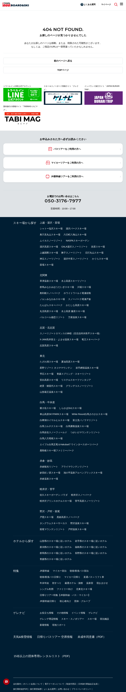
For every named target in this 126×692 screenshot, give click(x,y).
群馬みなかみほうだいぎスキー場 (57, 287)
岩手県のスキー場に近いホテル (91, 541)
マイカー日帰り (72, 577)
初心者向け (65, 601)
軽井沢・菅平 (47, 489)
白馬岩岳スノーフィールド (53, 432)
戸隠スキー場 (46, 517)
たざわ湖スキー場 (49, 361)
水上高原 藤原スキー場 (73, 311)
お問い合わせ (63, 689)
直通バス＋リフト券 (94, 577)
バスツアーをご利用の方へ (67, 149)
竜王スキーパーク (91, 339)
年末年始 (44, 583)
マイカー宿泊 (59, 571)
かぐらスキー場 (100, 258)
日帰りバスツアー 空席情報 (55, 636)
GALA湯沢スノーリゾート (74, 246)
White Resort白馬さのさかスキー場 (90, 414)
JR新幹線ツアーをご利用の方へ (67, 176)
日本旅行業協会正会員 (88, 684)
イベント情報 (78, 613)
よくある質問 (89, 4)
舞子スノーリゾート (71, 252)
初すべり (56, 583)
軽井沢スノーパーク (81, 495)
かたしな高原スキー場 (77, 305)
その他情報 (62, 613)
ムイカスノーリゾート (51, 240)
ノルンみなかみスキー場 (52, 299)
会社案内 (17, 684)
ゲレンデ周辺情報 (49, 619)
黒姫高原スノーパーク (68, 517)
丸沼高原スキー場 (49, 311)
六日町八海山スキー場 (75, 234)
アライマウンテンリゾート (75, 466)
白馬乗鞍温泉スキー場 (77, 426)
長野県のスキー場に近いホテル (91, 553)
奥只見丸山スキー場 (50, 234)
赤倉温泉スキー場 (49, 478)
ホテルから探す (23, 541)
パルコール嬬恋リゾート (52, 317)
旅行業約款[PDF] (20, 689)
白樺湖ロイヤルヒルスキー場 (54, 420)
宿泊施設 (104, 619)
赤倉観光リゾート (49, 466)
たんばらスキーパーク (51, 305)
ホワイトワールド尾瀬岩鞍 (77, 293)
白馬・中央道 (47, 402)
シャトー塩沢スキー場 (51, 228)
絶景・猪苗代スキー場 (51, 386)
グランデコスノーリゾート (79, 386)
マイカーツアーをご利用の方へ (67, 162)
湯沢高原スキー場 (49, 246)
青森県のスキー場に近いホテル (56, 559)
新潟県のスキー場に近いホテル (56, 547)
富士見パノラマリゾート (85, 420)
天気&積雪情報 (22, 636)
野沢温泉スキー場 (79, 523)
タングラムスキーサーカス (53, 523)
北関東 (43, 275)
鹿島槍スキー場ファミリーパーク (57, 450)
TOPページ (63, 70)
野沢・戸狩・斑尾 (50, 511)
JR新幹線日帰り (48, 601)
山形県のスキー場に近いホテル (56, 541)
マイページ (106, 4)
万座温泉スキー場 (77, 317)
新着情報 (44, 625)
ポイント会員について (32, 684)
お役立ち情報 (46, 613)
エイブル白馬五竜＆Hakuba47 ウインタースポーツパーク (69, 444)
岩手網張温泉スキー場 (87, 368)
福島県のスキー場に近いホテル (91, 547)
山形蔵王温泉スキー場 (51, 392)
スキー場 (92, 619)
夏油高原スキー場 (70, 361)
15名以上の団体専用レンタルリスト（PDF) (42, 656)
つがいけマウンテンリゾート (85, 432)
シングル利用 (46, 589)
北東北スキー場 (84, 589)
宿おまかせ (102, 583)
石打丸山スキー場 (94, 252)
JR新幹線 (44, 571)
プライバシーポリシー (81, 689)
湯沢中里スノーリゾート (76, 258)
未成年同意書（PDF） (92, 636)
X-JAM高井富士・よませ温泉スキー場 (59, 339)
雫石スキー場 (46, 374)
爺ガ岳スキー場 (48, 408)
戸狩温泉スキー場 (77, 529)
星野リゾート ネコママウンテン (56, 368)
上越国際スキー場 (49, 252)
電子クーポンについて (54, 684)
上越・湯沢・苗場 (50, 222)
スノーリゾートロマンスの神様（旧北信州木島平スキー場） (70, 333)
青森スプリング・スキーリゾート (74, 374)
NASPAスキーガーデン (77, 240)
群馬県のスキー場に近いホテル (56, 553)
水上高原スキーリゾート (73, 281)
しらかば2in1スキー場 (70, 408)
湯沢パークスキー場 (76, 228)
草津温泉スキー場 (49, 281)
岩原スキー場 (98, 246)
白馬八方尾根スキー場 (51, 438)
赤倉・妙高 (46, 460)
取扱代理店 (71, 684)
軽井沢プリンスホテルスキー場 (56, 501)
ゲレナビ (19, 612)
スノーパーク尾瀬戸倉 (79, 299)
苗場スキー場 (46, 264)
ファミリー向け (65, 589)
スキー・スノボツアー (72, 619)
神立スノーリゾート (50, 258)
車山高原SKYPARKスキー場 (54, 414)
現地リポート (59, 625)
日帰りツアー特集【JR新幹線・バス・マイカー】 (65, 595)
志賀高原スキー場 (49, 345)
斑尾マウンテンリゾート (52, 529)
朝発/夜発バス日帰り (50, 577)
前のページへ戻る (63, 61)
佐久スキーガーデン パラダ (54, 495)
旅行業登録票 (36, 689)
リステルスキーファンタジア (76, 380)
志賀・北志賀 (47, 327)
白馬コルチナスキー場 (51, 426)
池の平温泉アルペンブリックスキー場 (83, 472)
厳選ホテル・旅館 (74, 583)
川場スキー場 (84, 287)
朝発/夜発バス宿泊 (79, 571)
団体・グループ (82, 601)
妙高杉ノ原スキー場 (50, 472)
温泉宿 (89, 583)
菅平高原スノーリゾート (87, 501)
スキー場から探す (25, 222)
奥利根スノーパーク (50, 293)
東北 (42, 355)
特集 (16, 570)
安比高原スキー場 (49, 380)
